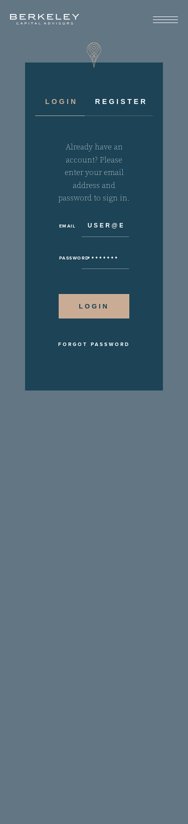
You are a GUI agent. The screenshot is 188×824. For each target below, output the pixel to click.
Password (70, 258)
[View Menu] (165, 20)
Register (121, 102)
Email (67, 226)
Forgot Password (94, 344)
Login (61, 102)
